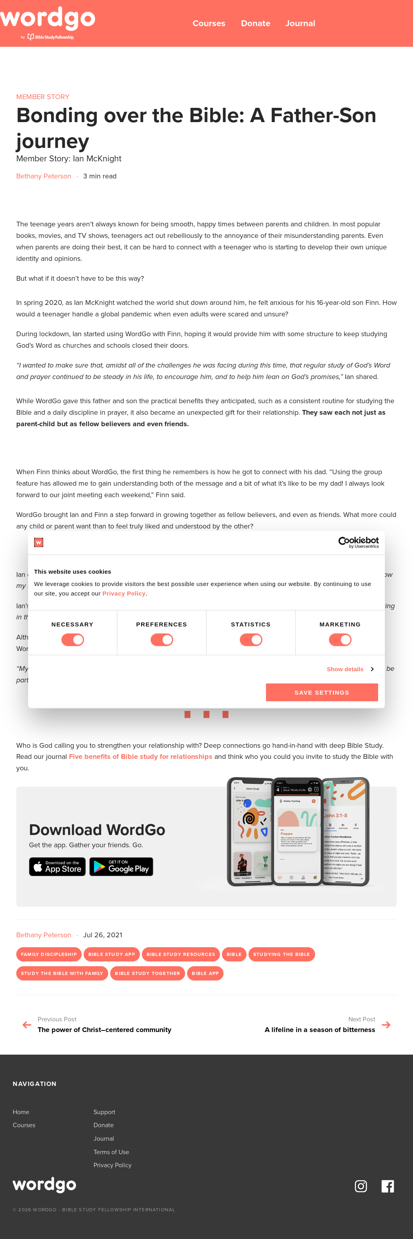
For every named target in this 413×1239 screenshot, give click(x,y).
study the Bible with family (62, 973)
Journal (300, 23)
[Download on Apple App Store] (57, 868)
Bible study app (111, 954)
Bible (234, 954)
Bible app (205, 973)
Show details (345, 668)
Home (21, 1111)
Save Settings (321, 692)
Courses (209, 23)
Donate (255, 23)
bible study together (147, 973)
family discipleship (49, 954)
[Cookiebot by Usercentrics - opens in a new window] (344, 542)
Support (104, 1111)
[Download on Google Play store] (121, 868)
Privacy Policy (124, 593)
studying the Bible (281, 954)
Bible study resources (181, 954)
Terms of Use (111, 1152)
